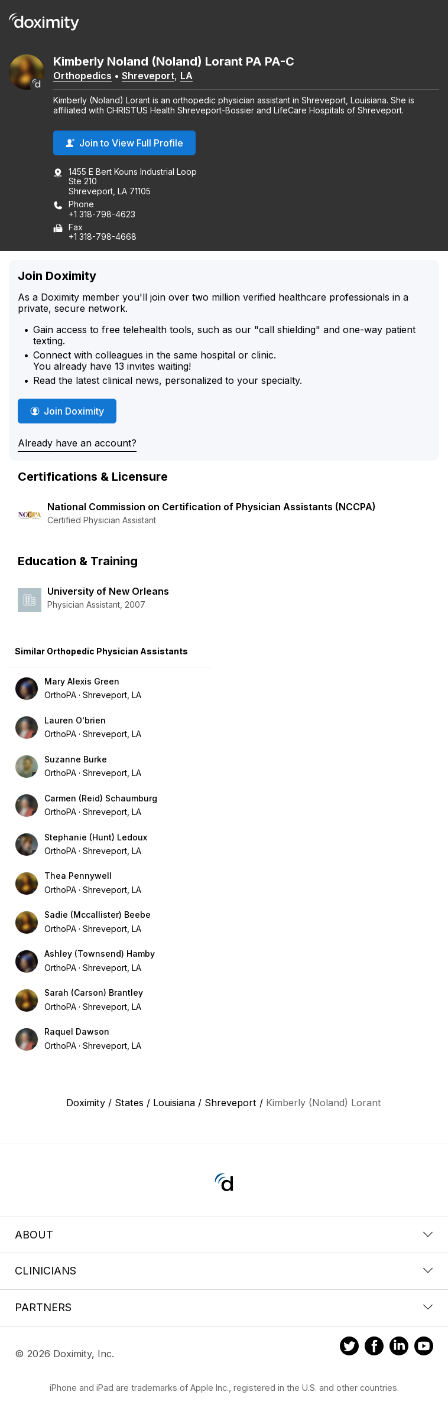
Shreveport (148, 76)
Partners (224, 1307)
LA (186, 76)
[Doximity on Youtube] (423, 1347)
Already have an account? (77, 443)
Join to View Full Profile (124, 143)
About (224, 1234)
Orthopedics (82, 76)
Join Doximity (67, 411)
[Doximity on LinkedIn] (398, 1347)
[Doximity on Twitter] (349, 1347)
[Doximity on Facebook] (374, 1347)
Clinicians (224, 1270)
